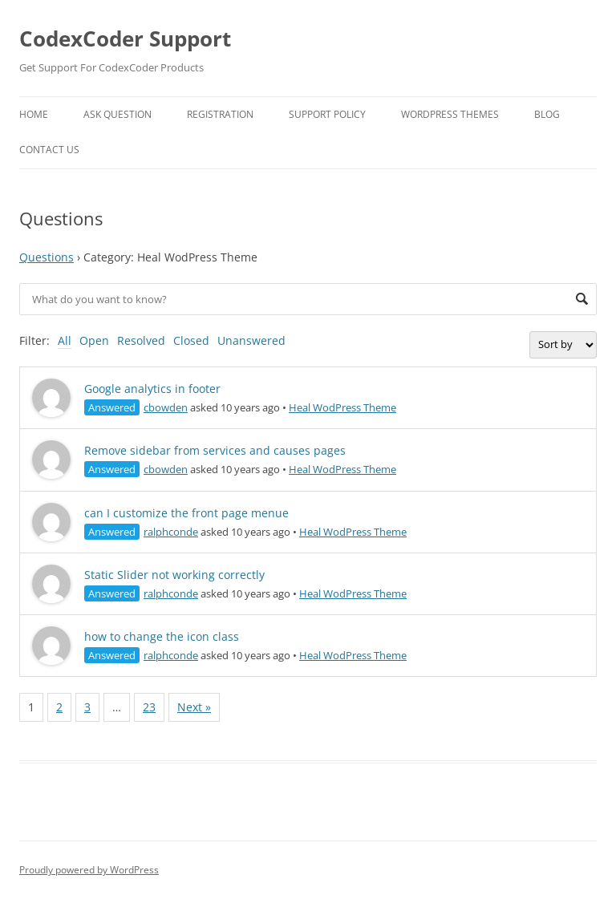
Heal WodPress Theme (342, 407)
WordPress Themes (450, 114)
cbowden (166, 407)
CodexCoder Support (125, 38)
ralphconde (171, 531)
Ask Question (117, 114)
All (64, 340)
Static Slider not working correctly (174, 574)
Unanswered (251, 340)
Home (33, 114)
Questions (46, 257)
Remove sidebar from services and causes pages (215, 450)
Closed (191, 340)
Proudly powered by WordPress (89, 870)
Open (94, 340)
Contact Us (49, 149)
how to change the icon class (161, 636)
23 (149, 707)
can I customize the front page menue (186, 512)
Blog (547, 114)
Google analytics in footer (152, 388)
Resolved (141, 340)
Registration (220, 114)
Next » (194, 707)
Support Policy (327, 114)
